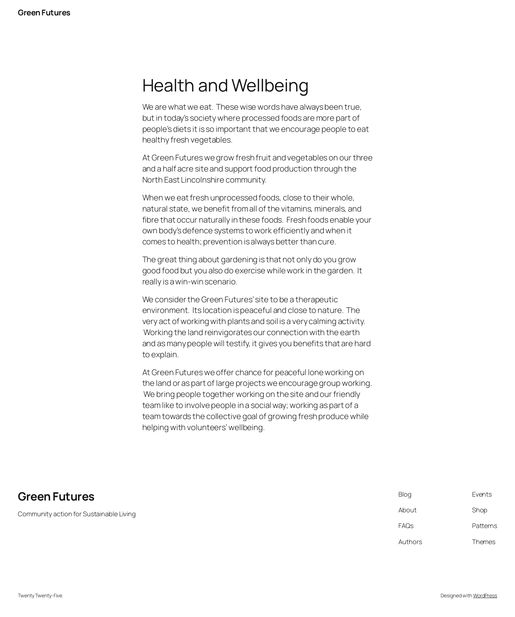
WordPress (485, 595)
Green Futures (44, 12)
